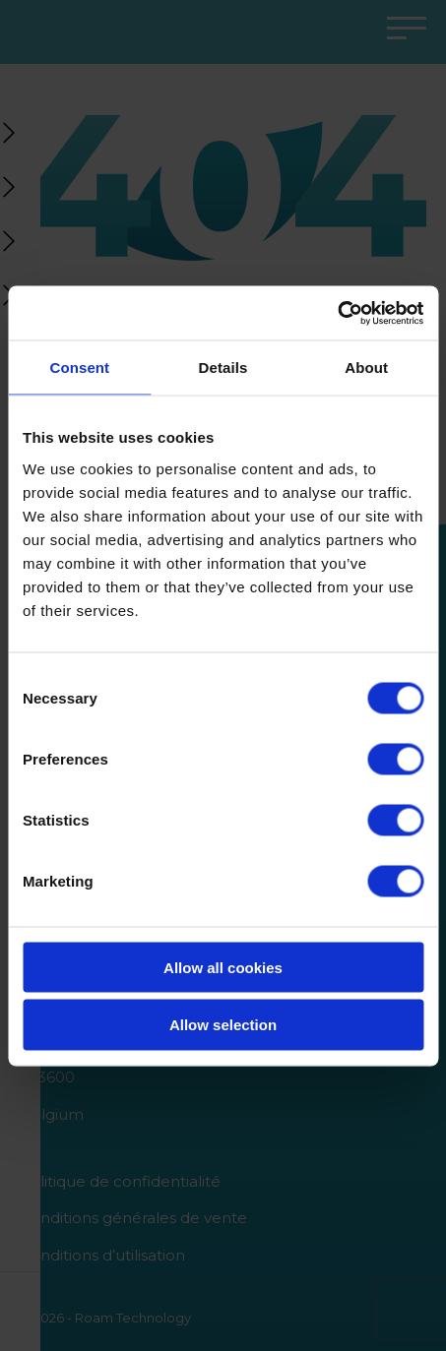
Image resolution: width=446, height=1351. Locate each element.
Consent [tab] (79, 367)
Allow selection (223, 1024)
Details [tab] (223, 367)
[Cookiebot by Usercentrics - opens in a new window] (337, 313)
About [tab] (366, 367)
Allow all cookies (223, 966)
